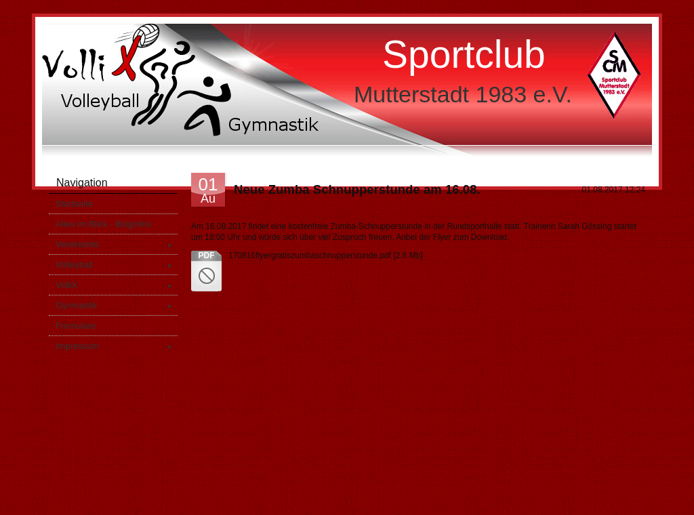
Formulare (76, 326)
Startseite (74, 204)
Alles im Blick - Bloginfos (104, 224)
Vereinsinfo (117, 244)
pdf (207, 255)
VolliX (117, 285)
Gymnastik (117, 305)
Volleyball (117, 265)
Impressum (117, 346)
